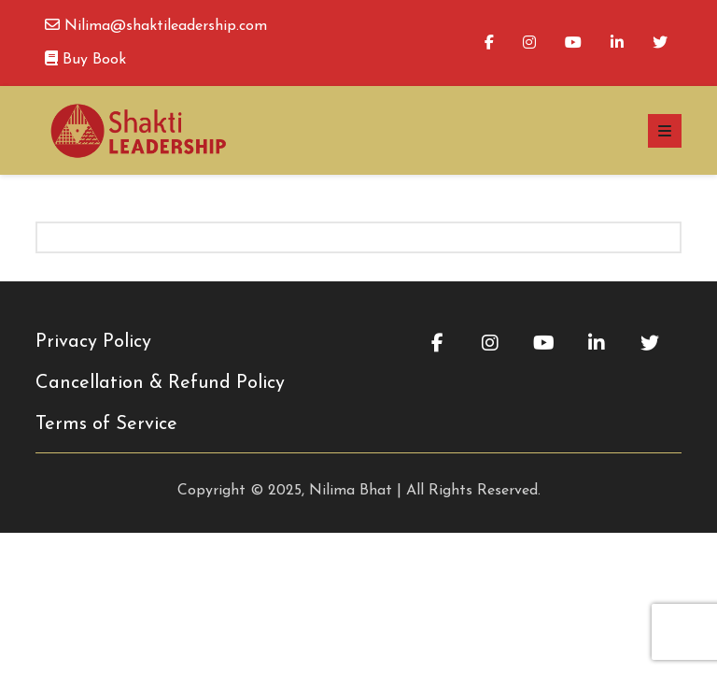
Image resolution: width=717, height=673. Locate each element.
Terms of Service (106, 424)
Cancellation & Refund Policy (160, 383)
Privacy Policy (93, 342)
